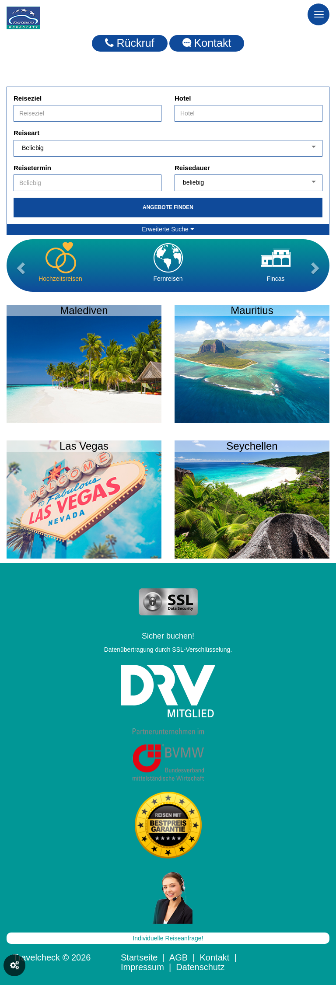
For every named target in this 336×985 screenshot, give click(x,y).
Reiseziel (28, 98)
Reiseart (26, 132)
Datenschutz (200, 967)
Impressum (142, 967)
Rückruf (129, 43)
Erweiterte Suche (168, 229)
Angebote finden (168, 207)
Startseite (139, 957)
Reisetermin (32, 167)
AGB (178, 957)
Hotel (183, 98)
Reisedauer (192, 167)
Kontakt (206, 43)
